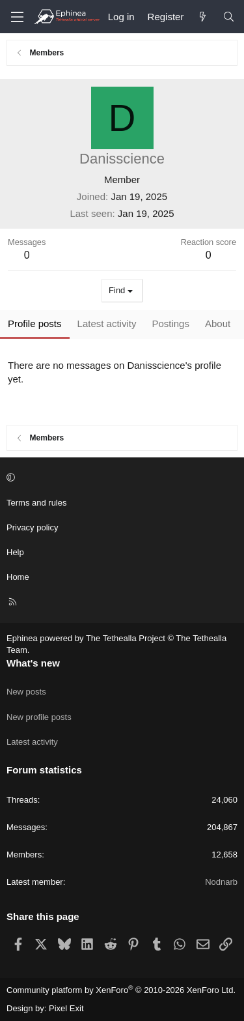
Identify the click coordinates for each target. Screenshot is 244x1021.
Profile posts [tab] (35, 323)
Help (15, 552)
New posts (26, 692)
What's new (33, 663)
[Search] (228, 16)
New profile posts (39, 717)
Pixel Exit (66, 1008)
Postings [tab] (170, 323)
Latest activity (32, 742)
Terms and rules (36, 503)
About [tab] (217, 323)
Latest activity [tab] (107, 323)
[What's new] (202, 16)
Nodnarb (221, 882)
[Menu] (17, 17)
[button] (120, 477)
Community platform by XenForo (121, 990)
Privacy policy (32, 527)
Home (18, 577)
